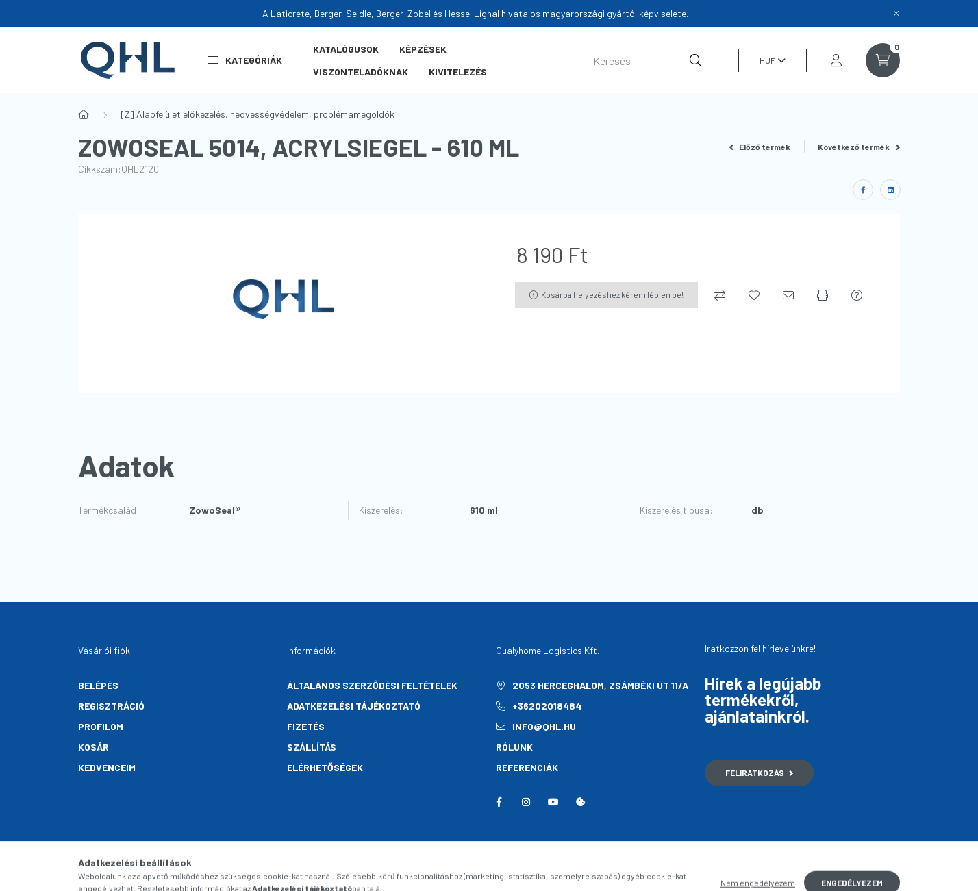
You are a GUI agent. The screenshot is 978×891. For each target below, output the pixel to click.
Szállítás (311, 747)
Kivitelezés (458, 71)
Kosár (93, 747)
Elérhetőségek (325, 767)
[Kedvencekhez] (754, 295)
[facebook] (863, 189)
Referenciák (527, 767)
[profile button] (836, 60)
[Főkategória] (83, 114)
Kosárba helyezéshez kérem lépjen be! (612, 294)
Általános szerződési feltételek (372, 685)
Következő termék (859, 146)
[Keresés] (647, 60)
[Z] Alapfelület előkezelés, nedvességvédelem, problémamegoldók (257, 114)
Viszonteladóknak (360, 71)
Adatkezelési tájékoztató (354, 706)
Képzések (423, 49)
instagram (526, 802)
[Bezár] (896, 13)
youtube (553, 802)
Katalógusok (346, 49)
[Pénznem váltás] (769, 60)
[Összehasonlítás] (720, 295)
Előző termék (760, 146)
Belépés (98, 685)
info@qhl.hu (544, 726)
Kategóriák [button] (245, 60)
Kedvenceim (107, 767)
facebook (498, 802)
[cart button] (883, 60)
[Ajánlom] (788, 295)
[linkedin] (890, 189)
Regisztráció (111, 706)
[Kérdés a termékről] (856, 295)
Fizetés (306, 726)
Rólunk (514, 747)
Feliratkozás (759, 772)
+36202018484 (546, 706)
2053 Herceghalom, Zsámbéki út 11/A (600, 685)
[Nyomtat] (822, 295)
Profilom (100, 726)
